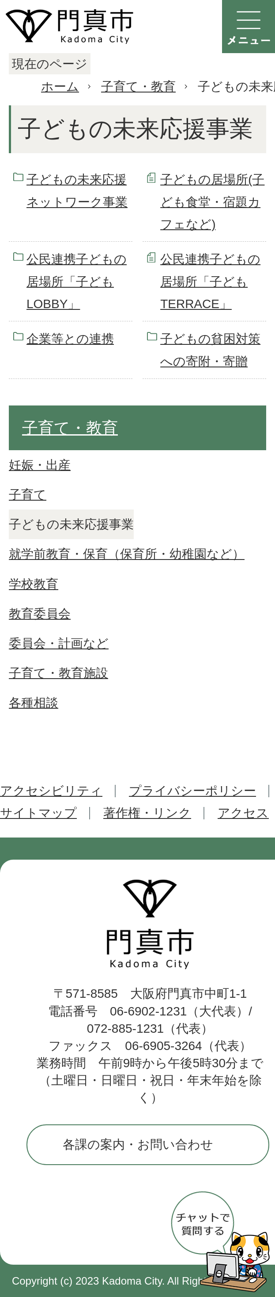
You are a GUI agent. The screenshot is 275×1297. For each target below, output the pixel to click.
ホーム (60, 86)
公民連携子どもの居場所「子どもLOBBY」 (76, 281)
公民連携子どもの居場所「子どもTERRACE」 (210, 281)
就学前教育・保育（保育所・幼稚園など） (127, 554)
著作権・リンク (147, 813)
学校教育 (33, 584)
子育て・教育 (138, 86)
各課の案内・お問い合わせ (138, 1144)
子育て (27, 495)
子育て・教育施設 (58, 673)
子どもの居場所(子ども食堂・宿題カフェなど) (212, 202)
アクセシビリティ (51, 791)
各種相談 (33, 703)
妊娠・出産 (40, 465)
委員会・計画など (59, 643)
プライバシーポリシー (192, 791)
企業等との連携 (70, 339)
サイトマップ (38, 813)
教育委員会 (40, 614)
